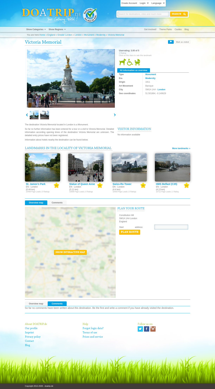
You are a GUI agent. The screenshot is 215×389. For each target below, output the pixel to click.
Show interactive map (70, 252)
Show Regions (56, 29)
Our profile (31, 328)
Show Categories (34, 29)
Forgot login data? (93, 328)
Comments (57, 202)
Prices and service (93, 336)
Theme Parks (165, 29)
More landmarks (180, 148)
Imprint (29, 332)
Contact (29, 341)
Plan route (130, 232)
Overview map (36, 202)
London (78, 35)
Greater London (64, 35)
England (51, 35)
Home (42, 35)
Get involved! (150, 29)
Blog (186, 29)
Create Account (129, 3)
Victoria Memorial (116, 35)
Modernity (101, 35)
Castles (178, 29)
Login (143, 3)
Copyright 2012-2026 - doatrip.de (39, 386)
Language (157, 3)
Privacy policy (32, 336)
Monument (89, 35)
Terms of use (90, 332)
